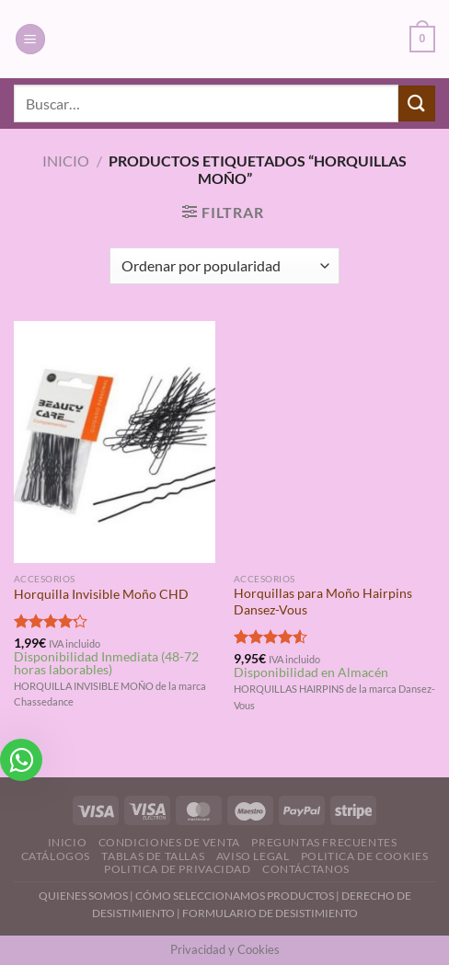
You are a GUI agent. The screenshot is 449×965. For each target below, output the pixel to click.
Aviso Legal (253, 856)
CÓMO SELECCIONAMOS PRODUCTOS (234, 895)
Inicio (65, 160)
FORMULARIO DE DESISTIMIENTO (270, 913)
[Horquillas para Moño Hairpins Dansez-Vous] (334, 442)
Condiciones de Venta (169, 842)
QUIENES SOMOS (83, 895)
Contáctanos (306, 869)
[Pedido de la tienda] (224, 265)
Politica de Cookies (365, 856)
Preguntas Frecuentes (324, 842)
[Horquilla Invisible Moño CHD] (114, 442)
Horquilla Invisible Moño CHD (101, 594)
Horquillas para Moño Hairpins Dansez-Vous (323, 601)
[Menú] (30, 39)
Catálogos (56, 856)
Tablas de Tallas (152, 856)
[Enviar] (416, 103)
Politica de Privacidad (177, 869)
